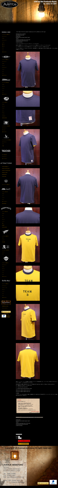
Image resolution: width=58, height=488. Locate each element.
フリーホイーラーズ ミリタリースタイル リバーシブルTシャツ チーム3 (30, 33)
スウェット (3, 67)
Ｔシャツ (3, 71)
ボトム (3, 217)
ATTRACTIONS (4, 178)
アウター (3, 40)
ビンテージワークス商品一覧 (5, 186)
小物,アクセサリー (4, 77)
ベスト (3, 145)
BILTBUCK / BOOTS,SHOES (6, 170)
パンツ (3, 75)
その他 (3, 147)
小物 (2, 225)
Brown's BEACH (4, 205)
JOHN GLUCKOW (4, 229)
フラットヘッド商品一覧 (5, 285)
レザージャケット (4, 38)
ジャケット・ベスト (4, 289)
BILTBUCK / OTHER (4, 174)
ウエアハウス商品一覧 (5, 213)
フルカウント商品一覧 (5, 193)
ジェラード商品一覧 (4, 104)
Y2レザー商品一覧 (4, 156)
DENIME (3, 227)
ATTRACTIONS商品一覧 (5, 168)
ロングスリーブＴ (4, 42)
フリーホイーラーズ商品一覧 (5, 36)
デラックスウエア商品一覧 (5, 84)
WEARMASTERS (4, 176)
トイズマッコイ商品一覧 (5, 61)
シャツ (3, 73)
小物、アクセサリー (4, 160)
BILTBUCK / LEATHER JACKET (6, 172)
